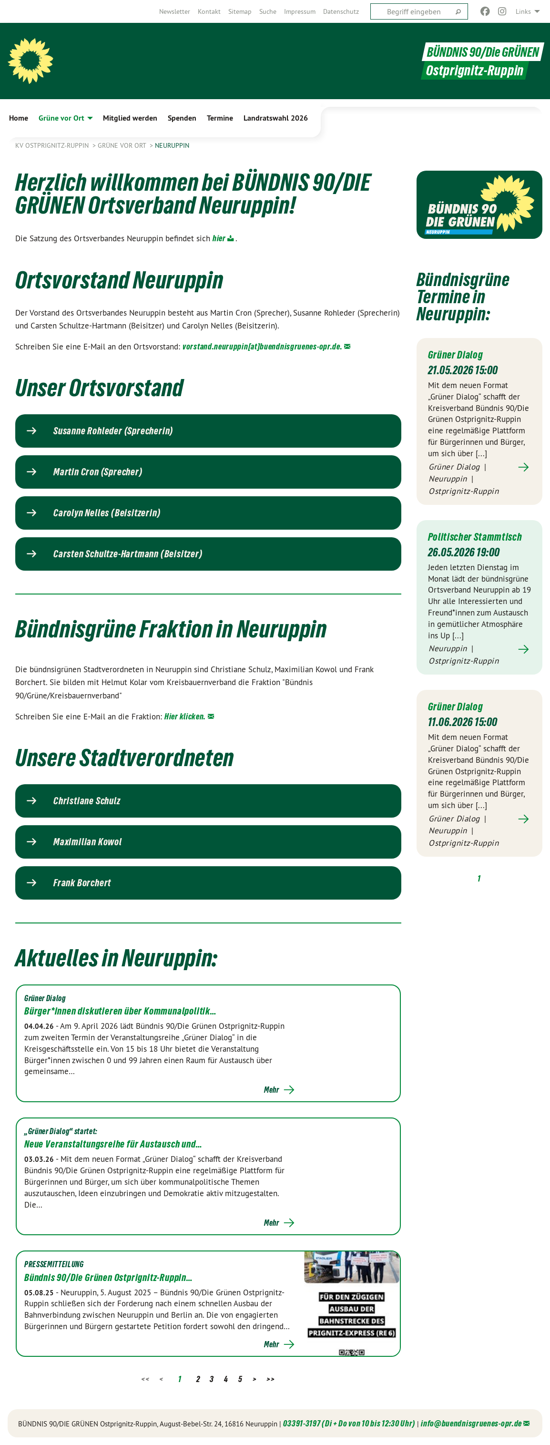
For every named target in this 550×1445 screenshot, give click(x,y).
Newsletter (174, 11)
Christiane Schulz (87, 801)
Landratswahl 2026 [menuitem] (276, 118)
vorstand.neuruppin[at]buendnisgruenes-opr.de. (263, 346)
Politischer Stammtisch (478, 536)
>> (270, 1379)
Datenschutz (341, 11)
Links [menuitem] (523, 11)
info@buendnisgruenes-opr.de (471, 1423)
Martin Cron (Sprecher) (98, 472)
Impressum (300, 11)
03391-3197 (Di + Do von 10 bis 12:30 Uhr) (349, 1423)
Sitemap (240, 11)
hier (219, 238)
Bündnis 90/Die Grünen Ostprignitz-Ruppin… (108, 1277)
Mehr (271, 1090)
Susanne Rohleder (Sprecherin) (113, 431)
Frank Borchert (82, 883)
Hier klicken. (185, 716)
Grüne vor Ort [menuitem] (61, 118)
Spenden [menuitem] (182, 118)
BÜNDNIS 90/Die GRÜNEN (480, 52)
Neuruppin (172, 145)
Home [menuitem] (18, 118)
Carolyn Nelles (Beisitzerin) (106, 513)
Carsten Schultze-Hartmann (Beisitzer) (128, 554)
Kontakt (209, 11)
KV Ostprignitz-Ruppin (53, 145)
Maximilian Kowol (87, 842)
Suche (267, 11)
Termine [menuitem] (220, 118)
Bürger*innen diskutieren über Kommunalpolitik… (120, 1011)
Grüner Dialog (458, 354)
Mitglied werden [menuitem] (130, 118)
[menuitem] (174, 11)
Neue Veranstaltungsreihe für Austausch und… (113, 1144)
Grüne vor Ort (123, 145)
